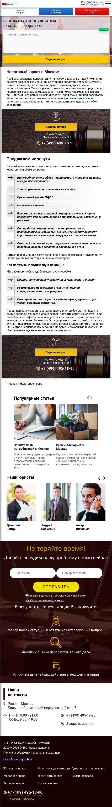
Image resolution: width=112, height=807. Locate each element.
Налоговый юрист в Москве (33, 72)
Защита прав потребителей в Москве (31, 446)
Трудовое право (48, 783)
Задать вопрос (56, 126)
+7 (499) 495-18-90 (93, 2)
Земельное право (14, 783)
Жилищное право (14, 768)
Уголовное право (14, 776)
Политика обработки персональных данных (31, 752)
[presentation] (99, 478)
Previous (88, 397)
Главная (12, 383)
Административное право (88, 768)
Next (92, 397)
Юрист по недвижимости (54, 768)
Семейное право (82, 776)
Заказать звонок (80, 724)
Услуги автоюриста (50, 776)
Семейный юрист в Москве (70, 446)
